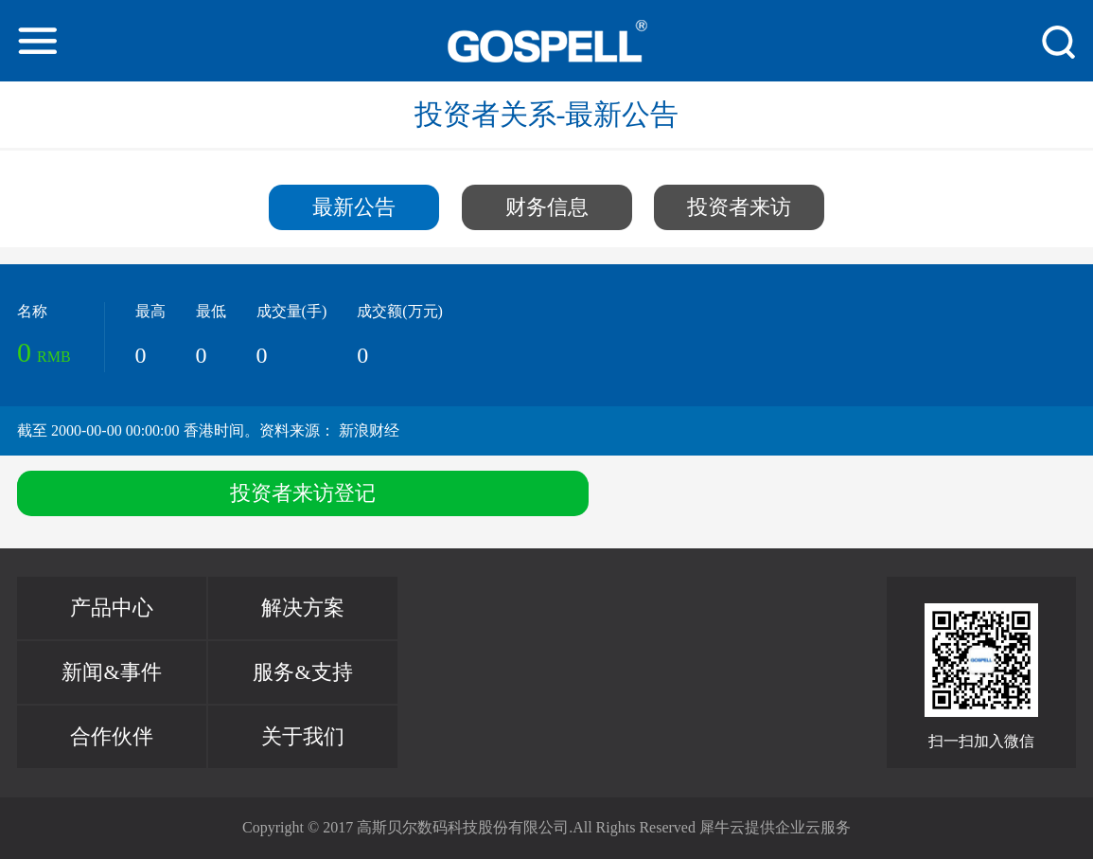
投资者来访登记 (303, 493)
